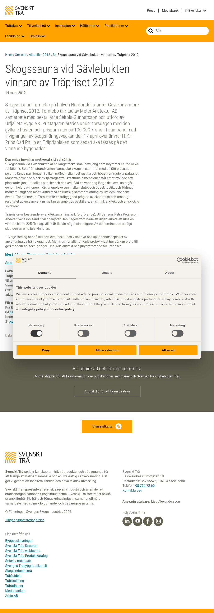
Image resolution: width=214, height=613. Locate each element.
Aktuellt (34, 55)
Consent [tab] (44, 272)
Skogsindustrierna (18, 571)
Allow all (168, 350)
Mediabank (170, 11)
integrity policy (34, 309)
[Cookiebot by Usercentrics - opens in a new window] (179, 260)
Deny (46, 350)
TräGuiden (12, 576)
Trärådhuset (14, 586)
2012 (46, 55)
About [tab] (169, 272)
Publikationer (114, 26)
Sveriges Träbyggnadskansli (26, 566)
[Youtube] (138, 521)
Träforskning (14, 581)
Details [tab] (107, 272)
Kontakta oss (132, 490)
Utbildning (13, 36)
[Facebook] (148, 521)
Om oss (35, 36)
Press (151, 11)
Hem (8, 55)
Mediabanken (15, 591)
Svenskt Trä (19, 10)
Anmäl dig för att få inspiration (107, 391)
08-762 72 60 (145, 486)
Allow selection (107, 350)
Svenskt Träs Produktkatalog (26, 556)
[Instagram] (158, 521)
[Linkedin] (127, 521)
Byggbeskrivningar (19, 541)
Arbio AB (11, 596)
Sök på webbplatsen (150, 31)
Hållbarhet (88, 26)
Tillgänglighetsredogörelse (24, 520)
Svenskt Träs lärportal (21, 546)
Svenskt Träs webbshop (22, 551)
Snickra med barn (18, 561)
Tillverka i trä (37, 26)
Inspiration (63, 26)
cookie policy (64, 309)
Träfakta (12, 26)
